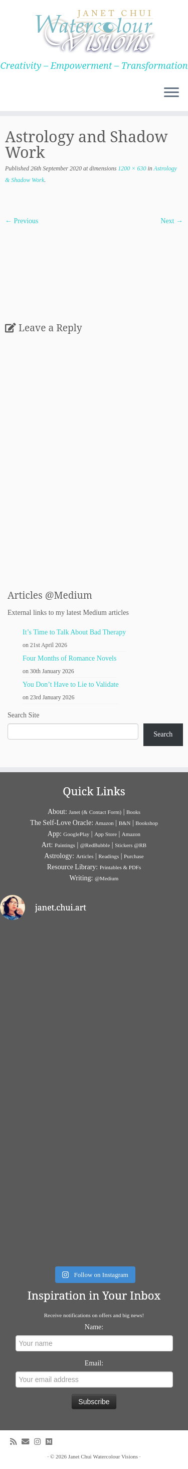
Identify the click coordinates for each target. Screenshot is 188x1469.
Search (162, 734)
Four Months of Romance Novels (69, 658)
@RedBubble (95, 845)
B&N (125, 823)
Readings (108, 856)
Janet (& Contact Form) (95, 812)
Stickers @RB (130, 845)
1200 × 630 (131, 168)
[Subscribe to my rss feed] (16, 1441)
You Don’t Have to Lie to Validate (71, 684)
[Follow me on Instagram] (40, 1441)
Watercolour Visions (115, 1456)
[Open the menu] (171, 93)
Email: (94, 1363)
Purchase (134, 856)
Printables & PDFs (120, 867)
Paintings (65, 845)
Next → (171, 221)
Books (133, 812)
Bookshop (146, 823)
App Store (105, 834)
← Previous (22, 221)
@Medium (106, 878)
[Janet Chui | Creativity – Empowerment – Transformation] (94, 30)
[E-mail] (28, 1441)
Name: (94, 1327)
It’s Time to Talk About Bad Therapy (74, 632)
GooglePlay (76, 834)
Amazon (104, 823)
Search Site (23, 715)
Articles (85, 856)
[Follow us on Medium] (51, 1441)
